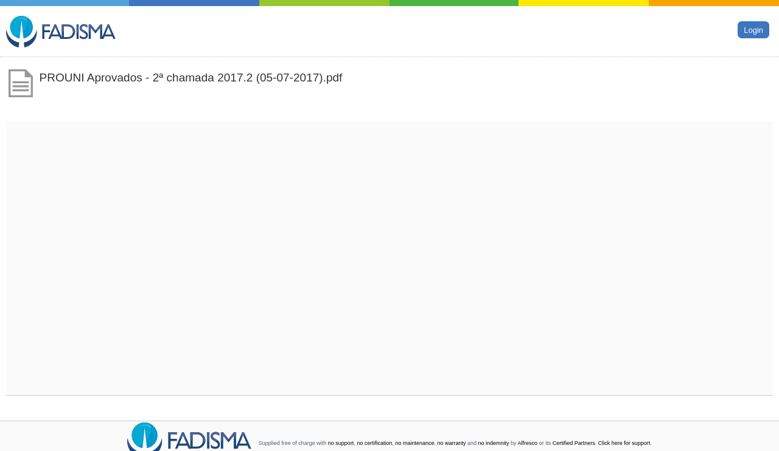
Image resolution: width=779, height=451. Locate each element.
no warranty (452, 443)
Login (753, 29)
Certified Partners (574, 443)
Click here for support (624, 443)
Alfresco (528, 443)
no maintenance (414, 443)
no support (341, 443)
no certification (374, 443)
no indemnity (493, 443)
